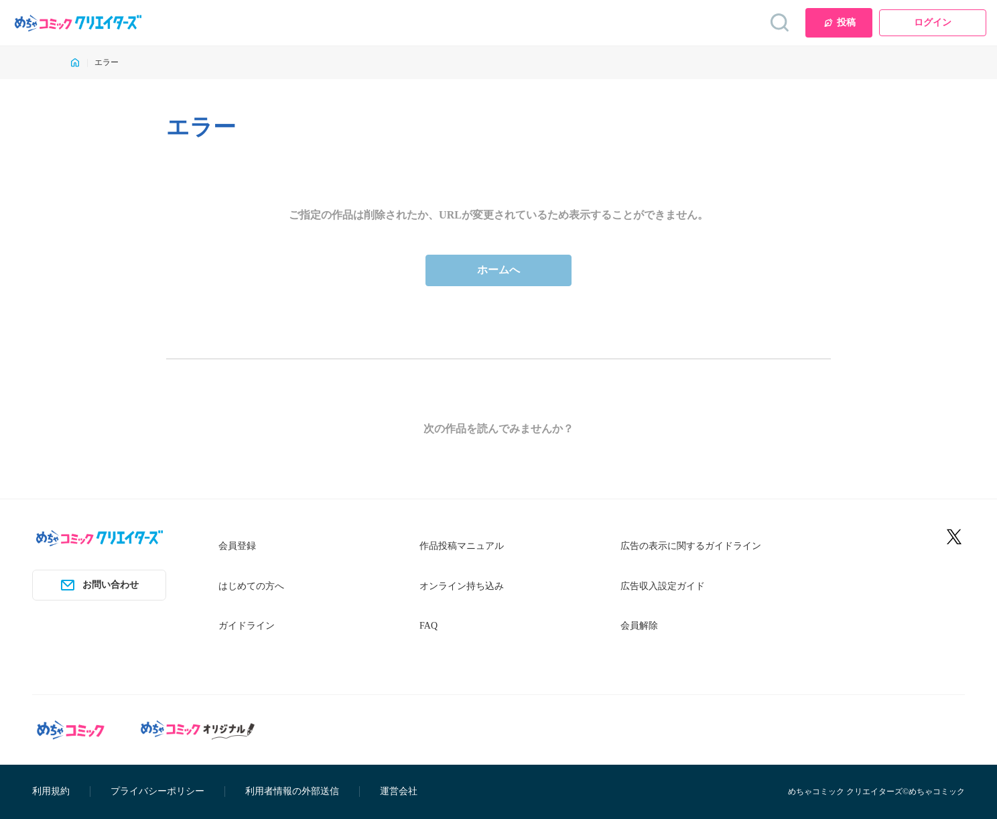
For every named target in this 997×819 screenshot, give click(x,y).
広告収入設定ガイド (662, 586)
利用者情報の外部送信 (292, 791)
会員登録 (237, 546)
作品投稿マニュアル (461, 546)
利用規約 (51, 791)
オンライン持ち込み (461, 586)
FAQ (428, 626)
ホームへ (498, 269)
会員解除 (639, 626)
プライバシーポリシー (157, 791)
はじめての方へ (251, 586)
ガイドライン (246, 626)
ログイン (932, 22)
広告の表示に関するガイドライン (690, 546)
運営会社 (398, 791)
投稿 (839, 22)
